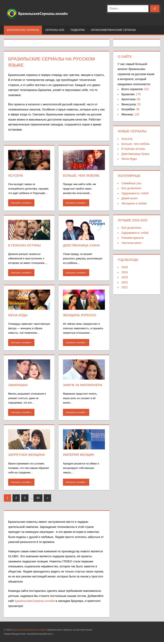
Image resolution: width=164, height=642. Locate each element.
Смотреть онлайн (20, 202)
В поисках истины (24, 245)
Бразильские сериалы (23, 30)
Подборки (77, 30)
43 (38, 497)
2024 (124, 272)
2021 (124, 287)
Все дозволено (131, 188)
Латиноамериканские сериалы (115, 30)
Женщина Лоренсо (80, 315)
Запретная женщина (26, 454)
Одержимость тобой (134, 193)
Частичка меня (131, 243)
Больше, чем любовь (81, 175)
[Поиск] (154, 8)
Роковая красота (132, 237)
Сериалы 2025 (54, 30)
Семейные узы (131, 183)
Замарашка (18, 385)
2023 (124, 277)
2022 (124, 282)
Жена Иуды (18, 315)
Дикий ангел (129, 198)
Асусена (15, 175)
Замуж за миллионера (83, 385)
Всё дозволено (131, 227)
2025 (124, 267)
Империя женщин (79, 454)
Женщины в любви (134, 203)
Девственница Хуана (82, 245)
